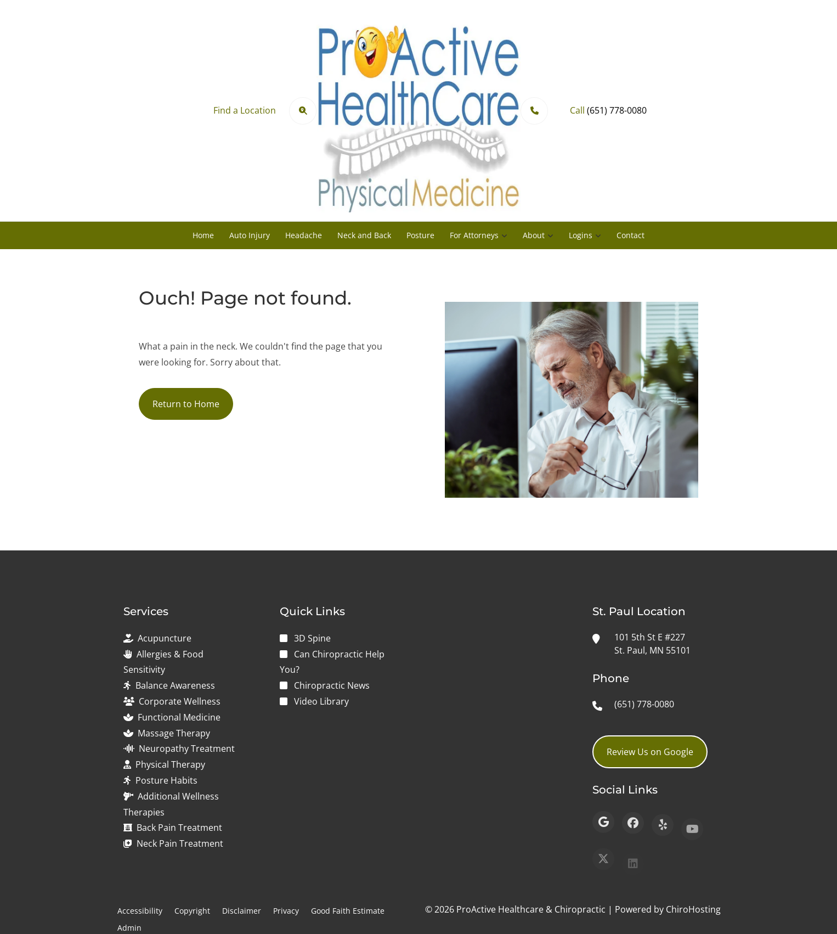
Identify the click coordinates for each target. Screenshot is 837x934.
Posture (420, 235)
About (534, 235)
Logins (580, 235)
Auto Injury (249, 235)
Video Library (321, 701)
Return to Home (185, 404)
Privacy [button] (286, 910)
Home (203, 235)
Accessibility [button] (139, 910)
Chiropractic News (332, 685)
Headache (303, 235)
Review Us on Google (650, 752)
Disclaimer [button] (241, 910)
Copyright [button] (192, 910)
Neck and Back (364, 235)
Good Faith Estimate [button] (347, 910)
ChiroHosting (693, 909)
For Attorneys (474, 235)
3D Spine (312, 638)
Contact (630, 235)
